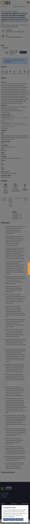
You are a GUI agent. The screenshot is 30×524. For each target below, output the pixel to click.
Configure (19, 519)
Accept (6, 519)
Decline (12, 519)
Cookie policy (11, 516)
